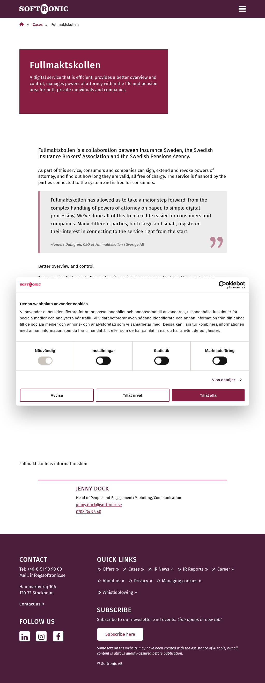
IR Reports (193, 569)
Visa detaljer (223, 379)
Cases (38, 24)
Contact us (29, 604)
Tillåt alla (208, 395)
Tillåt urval (132, 395)
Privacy (141, 581)
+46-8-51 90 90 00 (44, 569)
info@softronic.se (47, 575)
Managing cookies (179, 581)
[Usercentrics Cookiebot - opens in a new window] (222, 285)
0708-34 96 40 (88, 511)
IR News (161, 569)
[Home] (21, 24)
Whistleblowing (118, 592)
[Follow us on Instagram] (42, 636)
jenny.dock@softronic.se (99, 504)
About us (111, 581)
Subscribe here (120, 634)
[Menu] (242, 9)
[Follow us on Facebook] (59, 636)
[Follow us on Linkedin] (26, 636)
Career (223, 569)
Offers (109, 569)
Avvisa (57, 395)
